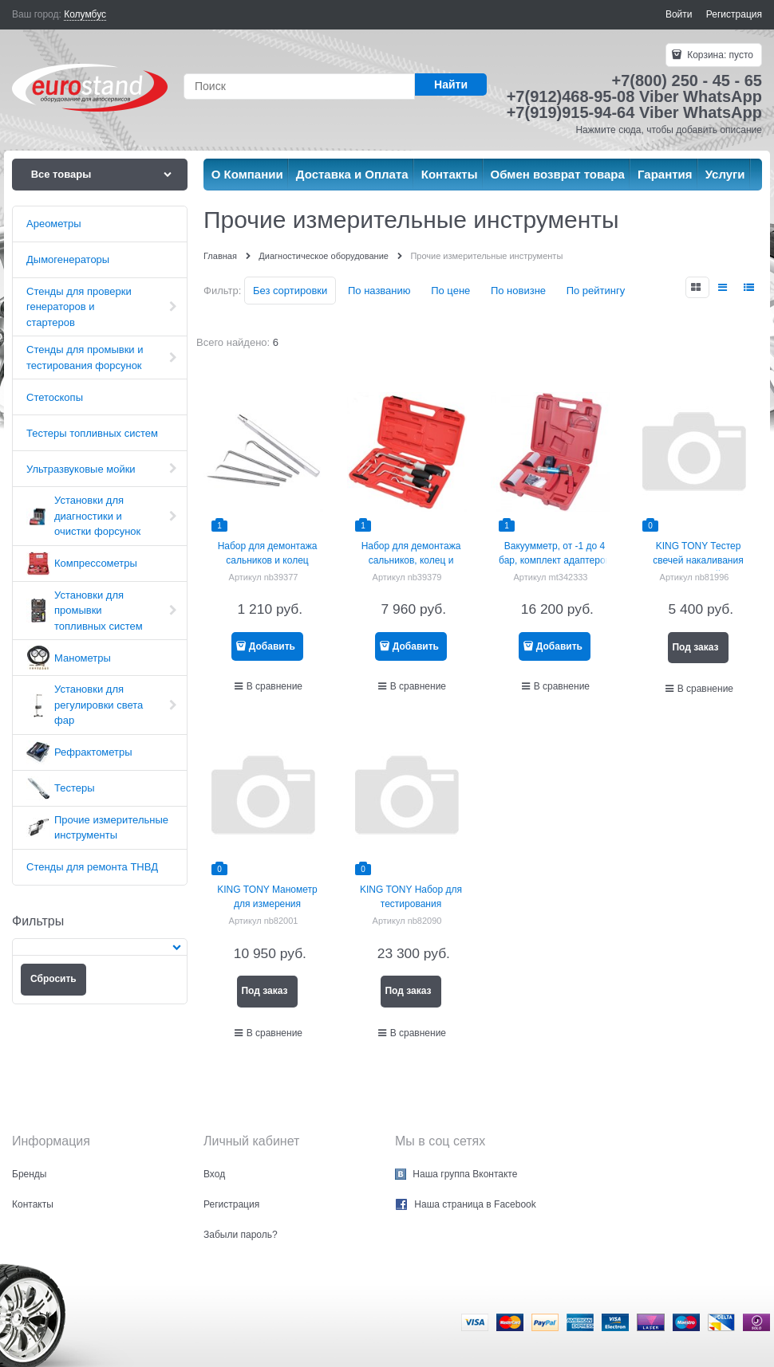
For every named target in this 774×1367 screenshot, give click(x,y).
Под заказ (695, 647)
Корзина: (719, 55)
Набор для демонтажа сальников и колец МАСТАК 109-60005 (268, 560)
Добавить (272, 646)
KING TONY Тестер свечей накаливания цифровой (698, 560)
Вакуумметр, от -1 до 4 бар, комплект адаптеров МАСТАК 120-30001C (554, 560)
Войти (679, 14)
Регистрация (734, 14)
